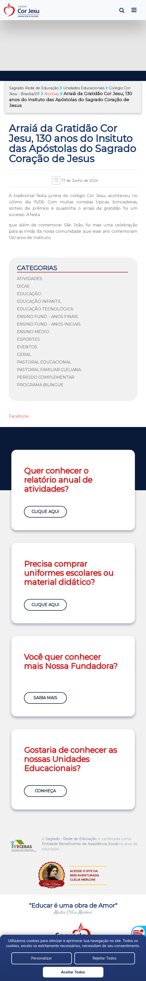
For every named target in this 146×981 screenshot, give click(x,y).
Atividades (29, 278)
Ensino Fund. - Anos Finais (47, 316)
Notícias (51, 94)
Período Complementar (45, 377)
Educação (29, 293)
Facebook (19, 416)
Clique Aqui (45, 511)
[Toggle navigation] (134, 10)
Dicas (23, 286)
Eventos (27, 347)
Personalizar (41, 958)
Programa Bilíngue (40, 384)
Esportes (28, 339)
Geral (24, 354)
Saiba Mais (45, 697)
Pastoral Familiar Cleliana (49, 369)
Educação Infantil (39, 301)
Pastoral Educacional (44, 362)
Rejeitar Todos (104, 958)
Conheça (45, 790)
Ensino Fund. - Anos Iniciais (49, 324)
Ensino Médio (33, 331)
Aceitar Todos (73, 972)
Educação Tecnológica (45, 309)
